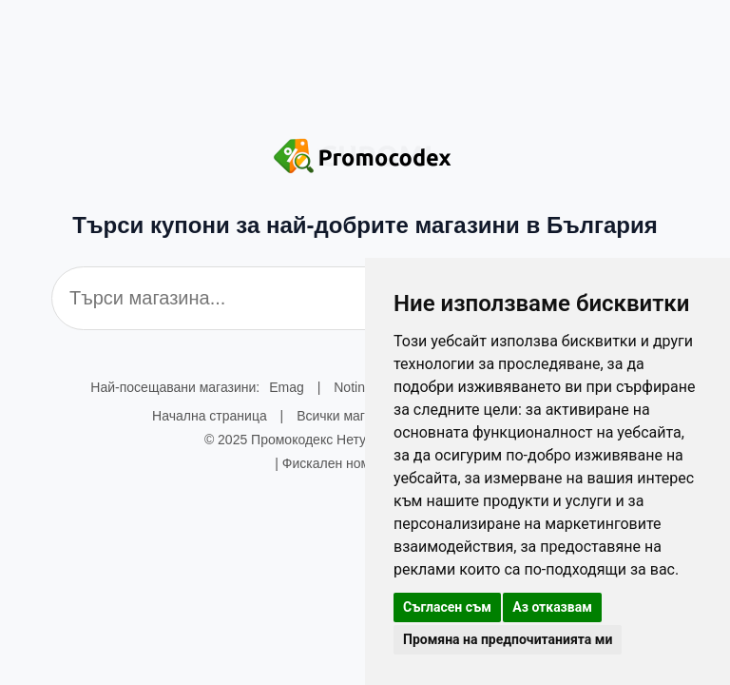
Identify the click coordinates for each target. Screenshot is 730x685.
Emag (286, 387)
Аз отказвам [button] (552, 607)
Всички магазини (348, 415)
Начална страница (209, 415)
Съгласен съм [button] (447, 607)
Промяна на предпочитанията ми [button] (507, 639)
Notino (353, 387)
